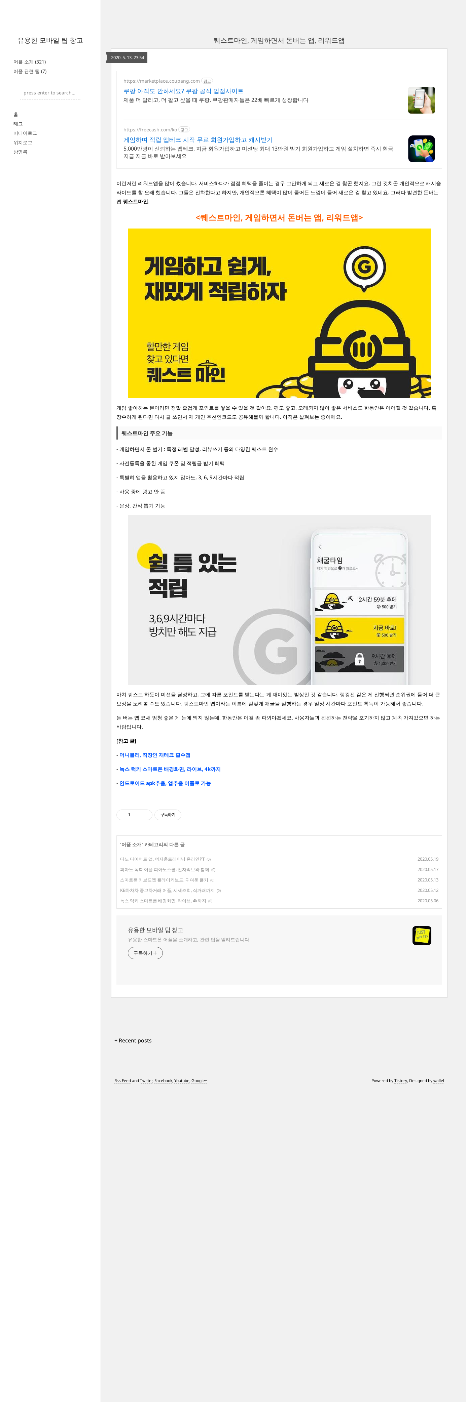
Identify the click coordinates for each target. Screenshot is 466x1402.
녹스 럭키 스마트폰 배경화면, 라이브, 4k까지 (163, 995)
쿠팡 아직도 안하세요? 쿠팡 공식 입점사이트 (183, 91)
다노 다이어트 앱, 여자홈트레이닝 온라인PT (162, 953)
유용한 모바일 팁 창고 (50, 40)
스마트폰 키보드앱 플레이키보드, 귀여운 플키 (164, 974)
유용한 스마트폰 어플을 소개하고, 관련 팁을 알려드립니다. (189, 1033)
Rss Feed (122, 1175)
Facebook (163, 1175)
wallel (438, 1175)
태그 (18, 123)
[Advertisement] (279, 845)
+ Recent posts (133, 1134)
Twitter (146, 1175)
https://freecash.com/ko (150, 129)
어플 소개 (29, 61)
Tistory (400, 1175)
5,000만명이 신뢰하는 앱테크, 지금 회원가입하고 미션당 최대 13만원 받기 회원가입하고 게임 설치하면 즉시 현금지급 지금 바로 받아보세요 (258, 152)
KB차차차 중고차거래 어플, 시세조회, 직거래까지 (167, 984)
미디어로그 (25, 133)
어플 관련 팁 (29, 71)
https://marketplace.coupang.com (161, 81)
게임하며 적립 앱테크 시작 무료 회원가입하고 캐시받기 (198, 139)
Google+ (199, 1175)
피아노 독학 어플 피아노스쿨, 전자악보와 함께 (164, 963)
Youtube (181, 1175)
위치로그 (22, 142)
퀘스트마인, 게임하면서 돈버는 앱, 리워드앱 (279, 40)
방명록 (20, 152)
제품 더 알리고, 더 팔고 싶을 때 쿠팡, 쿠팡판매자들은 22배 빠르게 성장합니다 (216, 100)
